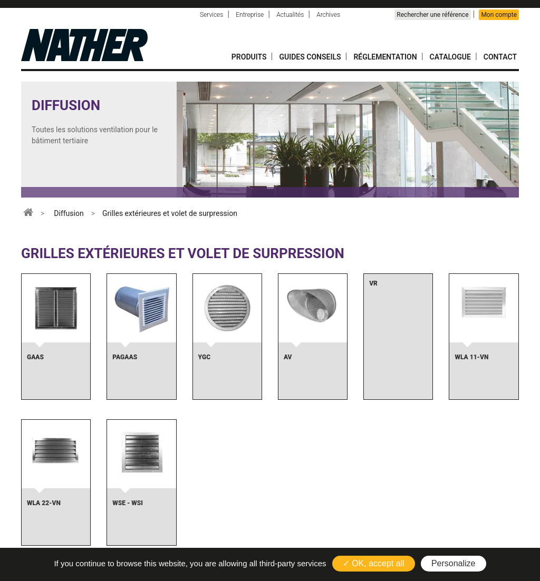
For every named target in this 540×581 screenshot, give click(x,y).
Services (211, 14)
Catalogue (450, 57)
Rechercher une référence (432, 14)
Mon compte (499, 14)
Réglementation (385, 57)
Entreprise (250, 14)
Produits (249, 57)
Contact (500, 57)
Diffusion (68, 213)
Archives (328, 14)
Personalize (453, 563)
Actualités (290, 14)
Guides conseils (310, 57)
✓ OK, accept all (373, 563)
